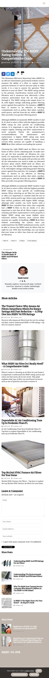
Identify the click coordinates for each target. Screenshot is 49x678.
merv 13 (14, 240)
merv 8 (6, 240)
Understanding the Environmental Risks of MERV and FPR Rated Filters (28, 575)
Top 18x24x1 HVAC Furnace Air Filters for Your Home (21, 474)
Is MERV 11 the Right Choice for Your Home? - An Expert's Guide (28, 602)
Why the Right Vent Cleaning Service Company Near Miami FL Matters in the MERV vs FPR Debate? (28, 588)
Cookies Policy (29, 671)
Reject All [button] (34, 674)
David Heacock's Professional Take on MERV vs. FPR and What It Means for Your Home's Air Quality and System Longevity (28, 640)
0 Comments (37, 62)
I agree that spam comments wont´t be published (22, 542)
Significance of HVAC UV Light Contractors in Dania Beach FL (25, 627)
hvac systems (32, 240)
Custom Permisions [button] (19, 674)
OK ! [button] (38, 671)
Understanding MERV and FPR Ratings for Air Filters (29, 562)
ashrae (22, 240)
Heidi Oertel (6, 62)
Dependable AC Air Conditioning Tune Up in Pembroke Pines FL (22, 422)
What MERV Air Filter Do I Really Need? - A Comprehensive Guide (22, 365)
